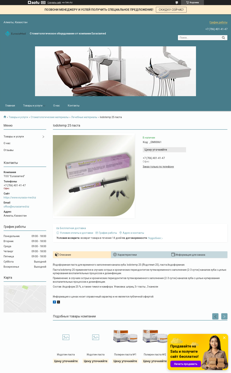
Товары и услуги (32, 105)
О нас (56, 105)
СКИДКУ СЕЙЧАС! (171, 9)
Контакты (73, 105)
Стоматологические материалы (50, 117)
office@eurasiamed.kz (16, 206)
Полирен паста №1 (125, 354)
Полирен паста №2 (155, 354)
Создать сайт (54, 2)
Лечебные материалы (84, 117)
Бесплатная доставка (73, 228)
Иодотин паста (66, 354)
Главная (10, 105)
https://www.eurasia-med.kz (20, 197)
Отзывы (9, 150)
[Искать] (223, 37)
